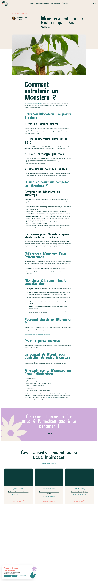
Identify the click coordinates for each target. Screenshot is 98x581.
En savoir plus (18, 501)
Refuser (14, 575)
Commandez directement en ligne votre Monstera (37, 334)
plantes (59, 397)
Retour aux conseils (19, 13)
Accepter (7, 575)
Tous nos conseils (49, 463)
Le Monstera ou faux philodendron (33, 103)
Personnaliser (23, 575)
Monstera (48, 397)
